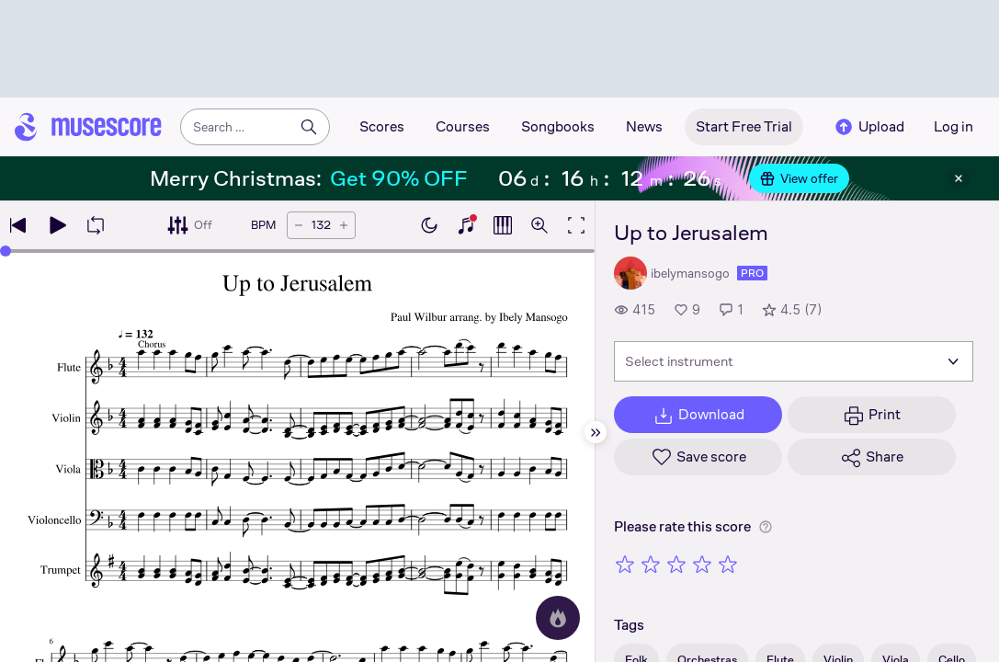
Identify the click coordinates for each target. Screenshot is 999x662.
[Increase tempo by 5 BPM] (344, 225)
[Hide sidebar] (596, 432)
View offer (799, 178)
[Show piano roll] (502, 225)
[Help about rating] (766, 527)
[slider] (5, 251)
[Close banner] (959, 178)
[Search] (309, 126)
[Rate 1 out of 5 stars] (625, 564)
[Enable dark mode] (429, 225)
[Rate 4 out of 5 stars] (702, 564)
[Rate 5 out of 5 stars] (728, 564)
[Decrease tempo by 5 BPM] (298, 225)
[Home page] (88, 127)
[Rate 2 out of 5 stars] (651, 564)
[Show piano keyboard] (466, 225)
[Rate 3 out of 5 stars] (676, 564)
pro (752, 273)
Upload (868, 127)
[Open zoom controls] (539, 225)
